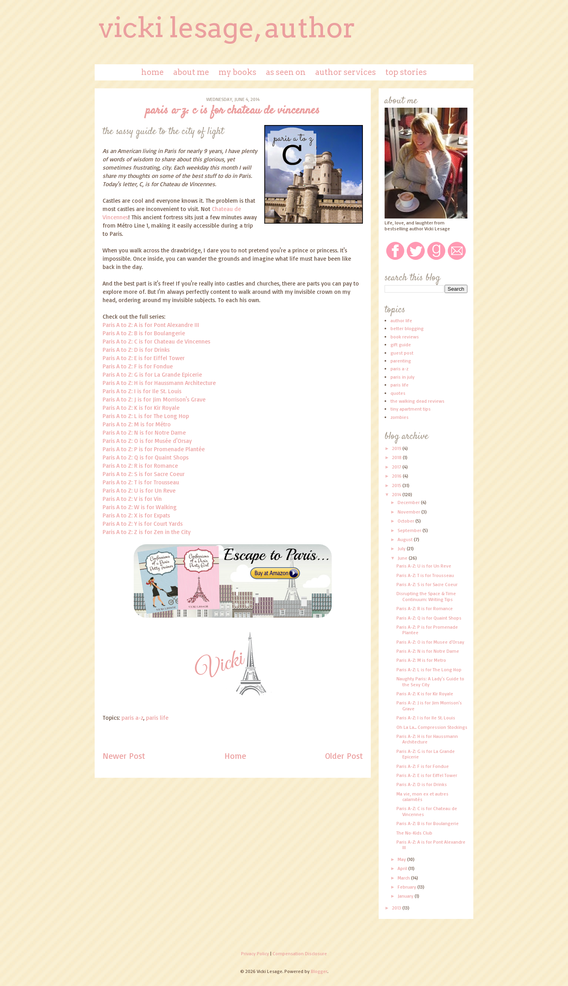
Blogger (319, 971)
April (403, 868)
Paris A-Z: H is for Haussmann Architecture (427, 739)
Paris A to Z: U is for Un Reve (139, 490)
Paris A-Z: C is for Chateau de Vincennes (426, 811)
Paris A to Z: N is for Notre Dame (144, 432)
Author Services (345, 72)
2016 (397, 476)
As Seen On (286, 72)
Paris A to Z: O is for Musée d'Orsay (147, 440)
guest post (401, 353)
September (410, 530)
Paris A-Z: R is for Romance (424, 608)
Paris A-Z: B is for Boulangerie (427, 823)
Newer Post (124, 756)
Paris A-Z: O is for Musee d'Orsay (430, 642)
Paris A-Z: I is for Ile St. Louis (425, 718)
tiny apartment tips (410, 409)
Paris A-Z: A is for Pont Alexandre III (430, 844)
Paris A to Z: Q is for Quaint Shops (146, 457)
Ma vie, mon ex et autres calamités (422, 796)
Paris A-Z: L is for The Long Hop (429, 669)
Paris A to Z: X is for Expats (136, 515)
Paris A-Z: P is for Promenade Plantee (427, 629)
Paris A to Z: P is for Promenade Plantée (154, 449)
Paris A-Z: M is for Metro (421, 660)
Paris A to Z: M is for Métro (137, 424)
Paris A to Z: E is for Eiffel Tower (144, 358)
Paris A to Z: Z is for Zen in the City (147, 532)
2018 (397, 457)
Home (152, 72)
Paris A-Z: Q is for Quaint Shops (429, 618)
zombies (399, 417)
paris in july (402, 377)
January (406, 896)
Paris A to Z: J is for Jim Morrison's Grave (154, 399)
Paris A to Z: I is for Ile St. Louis (142, 391)
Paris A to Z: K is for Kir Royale (141, 407)
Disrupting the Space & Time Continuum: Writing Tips (426, 596)
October (406, 521)
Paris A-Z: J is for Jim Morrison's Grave (429, 705)
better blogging (407, 328)
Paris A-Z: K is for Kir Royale (424, 694)
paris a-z (132, 717)
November (409, 512)
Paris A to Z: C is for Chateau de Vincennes (156, 341)
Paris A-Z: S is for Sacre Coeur (427, 584)
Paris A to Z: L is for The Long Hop (146, 416)
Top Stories (406, 72)
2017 (397, 467)
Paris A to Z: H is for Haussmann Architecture (159, 383)
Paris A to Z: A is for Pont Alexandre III (151, 325)
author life (401, 320)
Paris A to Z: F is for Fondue (138, 366)
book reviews (404, 337)
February (407, 887)
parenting (400, 361)
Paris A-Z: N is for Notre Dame (427, 651)
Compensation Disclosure (300, 953)
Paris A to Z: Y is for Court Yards (143, 523)
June (403, 558)
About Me (191, 72)
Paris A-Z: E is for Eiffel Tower (426, 775)
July (402, 548)
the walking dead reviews (417, 401)
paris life (157, 717)
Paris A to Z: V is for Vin (132, 498)
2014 (397, 494)
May (402, 859)
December (409, 502)
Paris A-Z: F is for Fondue (422, 766)
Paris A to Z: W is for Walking (140, 507)
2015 (397, 485)
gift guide (400, 344)
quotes (397, 393)
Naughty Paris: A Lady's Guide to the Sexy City (430, 681)
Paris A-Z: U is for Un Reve (423, 566)
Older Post (344, 756)
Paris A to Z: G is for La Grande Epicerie (152, 374)
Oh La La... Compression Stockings (431, 727)
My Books (237, 72)
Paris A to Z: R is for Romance (140, 465)
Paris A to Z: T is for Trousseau (141, 482)
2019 (397, 448)
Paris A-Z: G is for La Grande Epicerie (425, 754)
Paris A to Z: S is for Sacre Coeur (144, 474)
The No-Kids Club (414, 833)
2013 (397, 908)
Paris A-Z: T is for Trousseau (425, 575)
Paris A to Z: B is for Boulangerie (144, 333)
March (404, 878)
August (406, 539)
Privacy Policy (255, 953)
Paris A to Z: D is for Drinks (136, 349)
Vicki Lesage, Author (227, 27)
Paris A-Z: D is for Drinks (421, 784)
